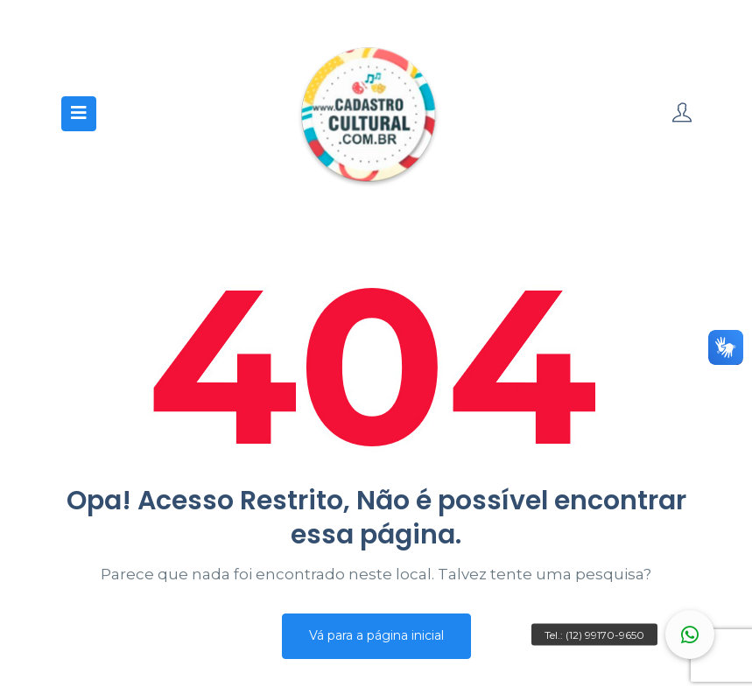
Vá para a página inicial (376, 635)
